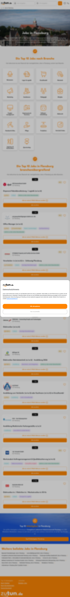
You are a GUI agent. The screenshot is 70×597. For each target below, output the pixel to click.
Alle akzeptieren (35, 306)
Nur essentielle (35, 311)
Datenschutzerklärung (12, 298)
